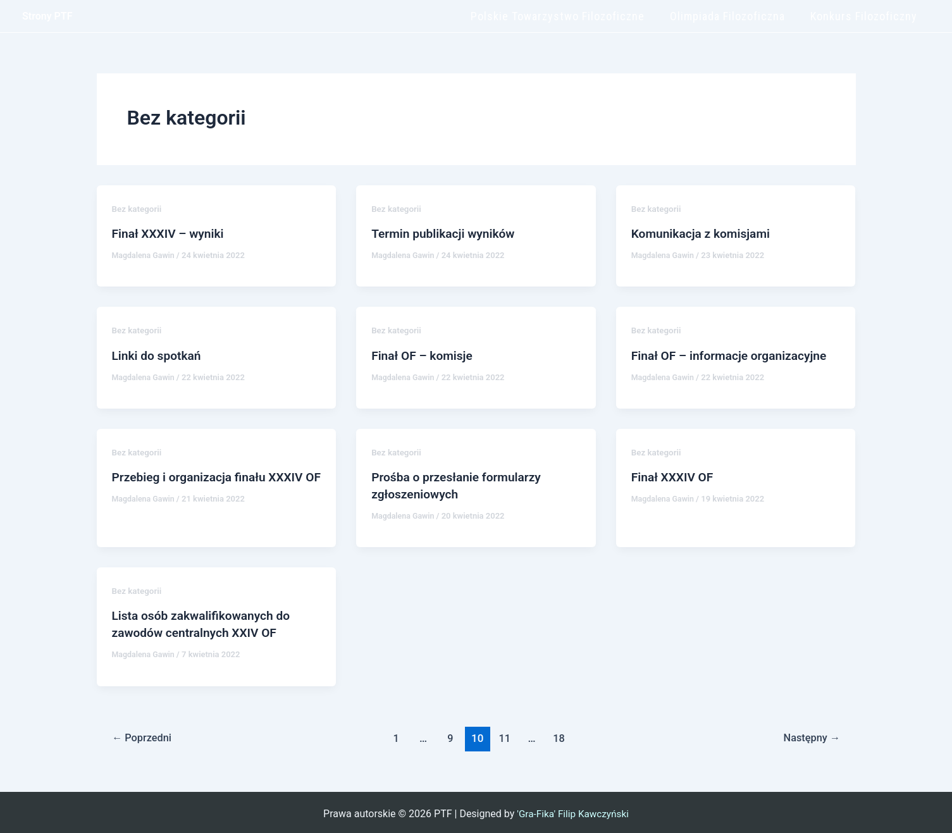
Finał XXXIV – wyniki (170, 233)
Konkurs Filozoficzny (865, 16)
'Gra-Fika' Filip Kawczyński (572, 811)
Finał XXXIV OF (674, 475)
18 (561, 734)
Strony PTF (47, 16)
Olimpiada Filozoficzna (731, 16)
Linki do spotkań (159, 354)
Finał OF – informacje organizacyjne (733, 354)
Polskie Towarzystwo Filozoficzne (564, 16)
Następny (809, 734)
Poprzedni (144, 734)
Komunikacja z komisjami (703, 233)
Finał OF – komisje (424, 354)
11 (505, 734)
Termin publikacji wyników (446, 233)
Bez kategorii (138, 209)
